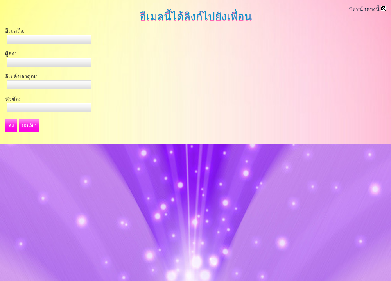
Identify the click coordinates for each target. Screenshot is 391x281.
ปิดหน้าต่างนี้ (367, 9)
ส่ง (11, 125)
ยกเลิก (29, 125)
